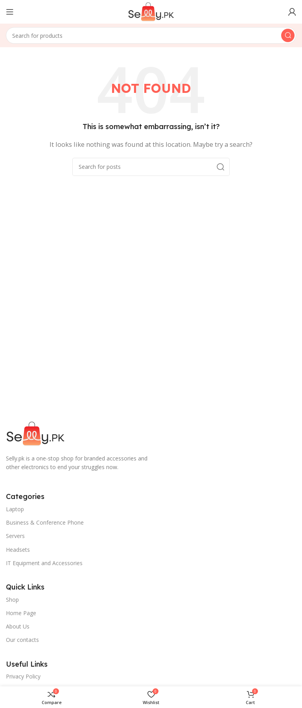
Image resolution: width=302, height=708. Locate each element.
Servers (15, 536)
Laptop (15, 509)
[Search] (151, 35)
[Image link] (35, 433)
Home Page (21, 613)
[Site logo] (151, 11)
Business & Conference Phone (45, 522)
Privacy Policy (23, 676)
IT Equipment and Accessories (44, 563)
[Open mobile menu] (10, 12)
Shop (12, 599)
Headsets (18, 549)
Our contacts (22, 639)
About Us (17, 626)
